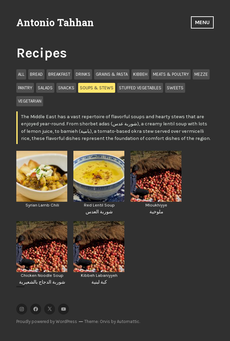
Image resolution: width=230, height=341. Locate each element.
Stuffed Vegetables (140, 87)
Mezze (201, 74)
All (21, 74)
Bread (36, 74)
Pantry (25, 87)
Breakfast (59, 74)
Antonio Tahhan (55, 22)
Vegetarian (29, 101)
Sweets (175, 87)
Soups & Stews (96, 87)
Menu (202, 22)
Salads (45, 87)
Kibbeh (140, 74)
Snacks (66, 87)
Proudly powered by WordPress (46, 321)
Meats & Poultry (171, 74)
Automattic (128, 321)
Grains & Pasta (112, 74)
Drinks (83, 74)
